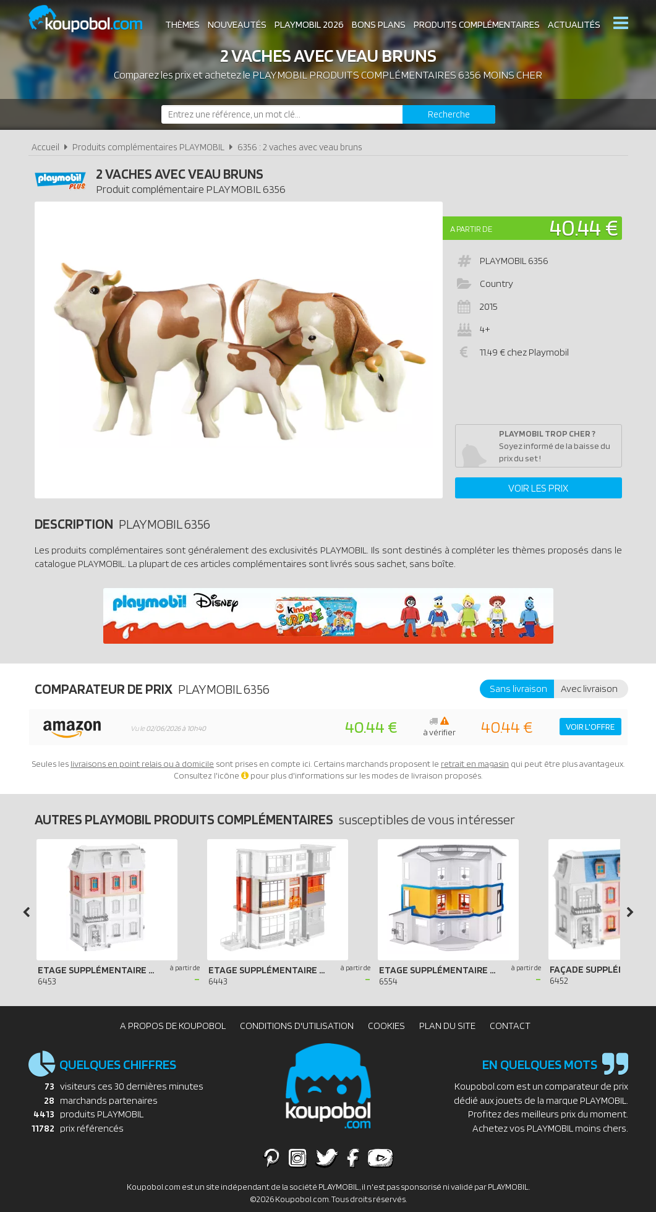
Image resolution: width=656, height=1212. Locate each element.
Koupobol (93, 19)
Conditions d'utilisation (297, 1025)
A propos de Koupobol (173, 1025)
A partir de (471, 229)
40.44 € (584, 227)
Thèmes (182, 24)
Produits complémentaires (477, 24)
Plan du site (447, 1025)
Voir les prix (538, 488)
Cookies (386, 1025)
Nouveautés (237, 24)
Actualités (574, 24)
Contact (510, 1025)
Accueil (45, 147)
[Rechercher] (449, 114)
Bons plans (379, 24)
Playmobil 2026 (309, 24)
